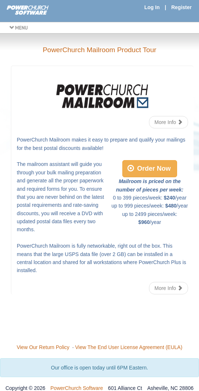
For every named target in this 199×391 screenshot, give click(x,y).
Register (181, 7)
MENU (18, 27)
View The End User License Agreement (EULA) (129, 347)
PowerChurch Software (76, 388)
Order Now (149, 168)
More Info (168, 122)
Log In (152, 7)
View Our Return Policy (43, 347)
